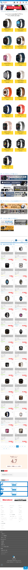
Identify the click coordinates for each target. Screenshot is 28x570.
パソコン (19, 514)
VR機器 (2, 521)
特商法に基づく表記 (4, 550)
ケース (11, 519)
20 (9, 446)
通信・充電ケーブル (13, 516)
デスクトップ (21, 519)
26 (24, 446)
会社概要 (2, 541)
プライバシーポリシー (4, 552)
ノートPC (20, 516)
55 (6, 448)
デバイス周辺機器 (12, 514)
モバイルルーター (4, 518)
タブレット (20, 505)
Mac (19, 521)
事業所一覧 (3, 544)
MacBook (20, 518)
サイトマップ (3, 553)
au (1, 509)
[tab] (14, 241)
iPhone (2, 505)
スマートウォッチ (4, 519)
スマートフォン (12, 505)
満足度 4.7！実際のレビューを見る (14, 466)
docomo (2, 507)
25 (22, 446)
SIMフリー (2, 512)
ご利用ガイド (3, 533)
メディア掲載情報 (4, 535)
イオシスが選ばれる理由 (5, 546)
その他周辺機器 (3, 523)
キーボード (3, 528)
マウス (2, 526)
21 (12, 446)
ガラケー (2, 516)
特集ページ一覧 (3, 537)
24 (19, 446)
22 (14, 446)
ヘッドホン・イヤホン (13, 518)
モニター (2, 525)
